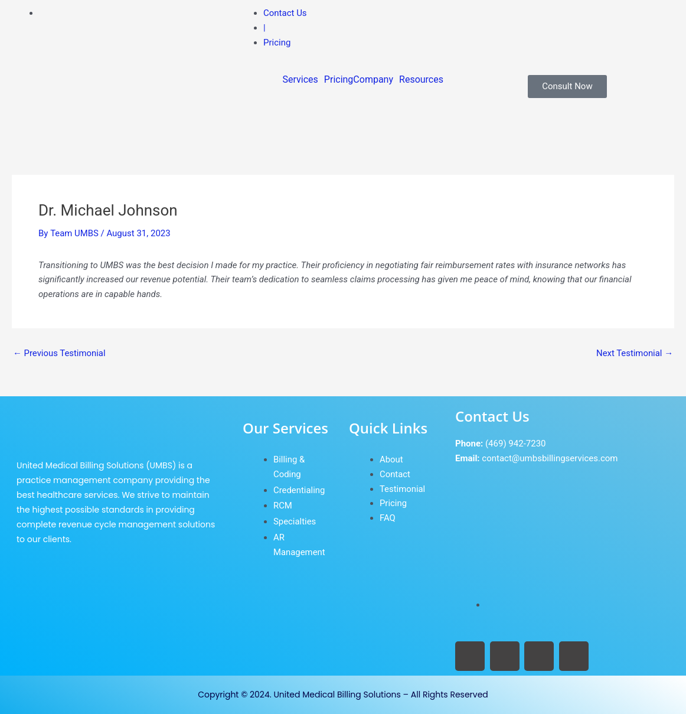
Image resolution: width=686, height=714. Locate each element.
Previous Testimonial (59, 353)
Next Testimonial (634, 353)
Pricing (339, 79)
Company (373, 79)
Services (300, 79)
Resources (421, 79)
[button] (303, 79)
